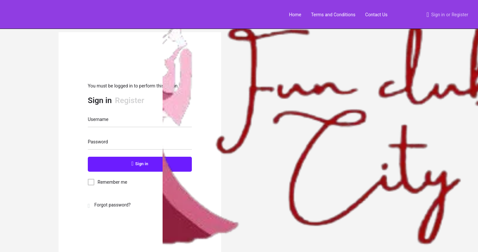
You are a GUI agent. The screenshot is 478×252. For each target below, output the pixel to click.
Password (98, 141)
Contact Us (376, 14)
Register (460, 14)
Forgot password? (109, 204)
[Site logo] (12, 14)
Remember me (112, 182)
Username (98, 119)
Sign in (438, 14)
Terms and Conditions (333, 14)
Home (295, 14)
